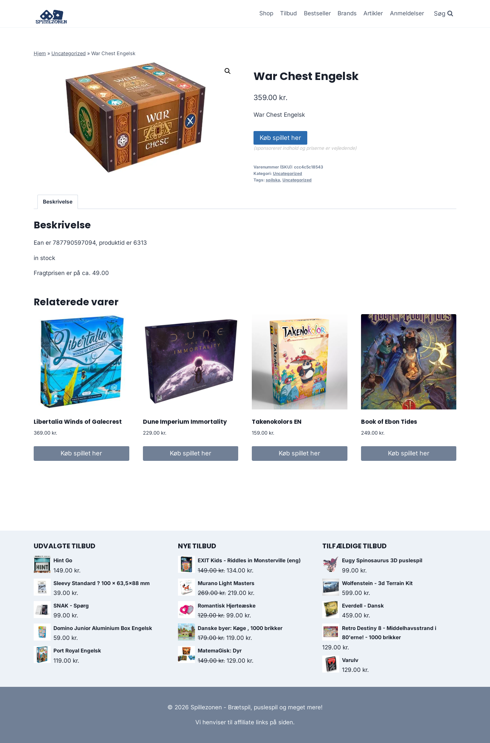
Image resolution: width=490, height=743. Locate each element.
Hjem (40, 53)
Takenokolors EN (276, 422)
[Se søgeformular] (443, 14)
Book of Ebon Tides (389, 422)
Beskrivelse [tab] (57, 201)
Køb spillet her (280, 137)
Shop (266, 13)
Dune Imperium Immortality (185, 422)
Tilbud (288, 13)
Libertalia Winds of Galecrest (78, 422)
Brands (347, 13)
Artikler (373, 13)
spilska (273, 179)
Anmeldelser (407, 13)
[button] (228, 71)
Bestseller (317, 13)
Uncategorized (68, 53)
